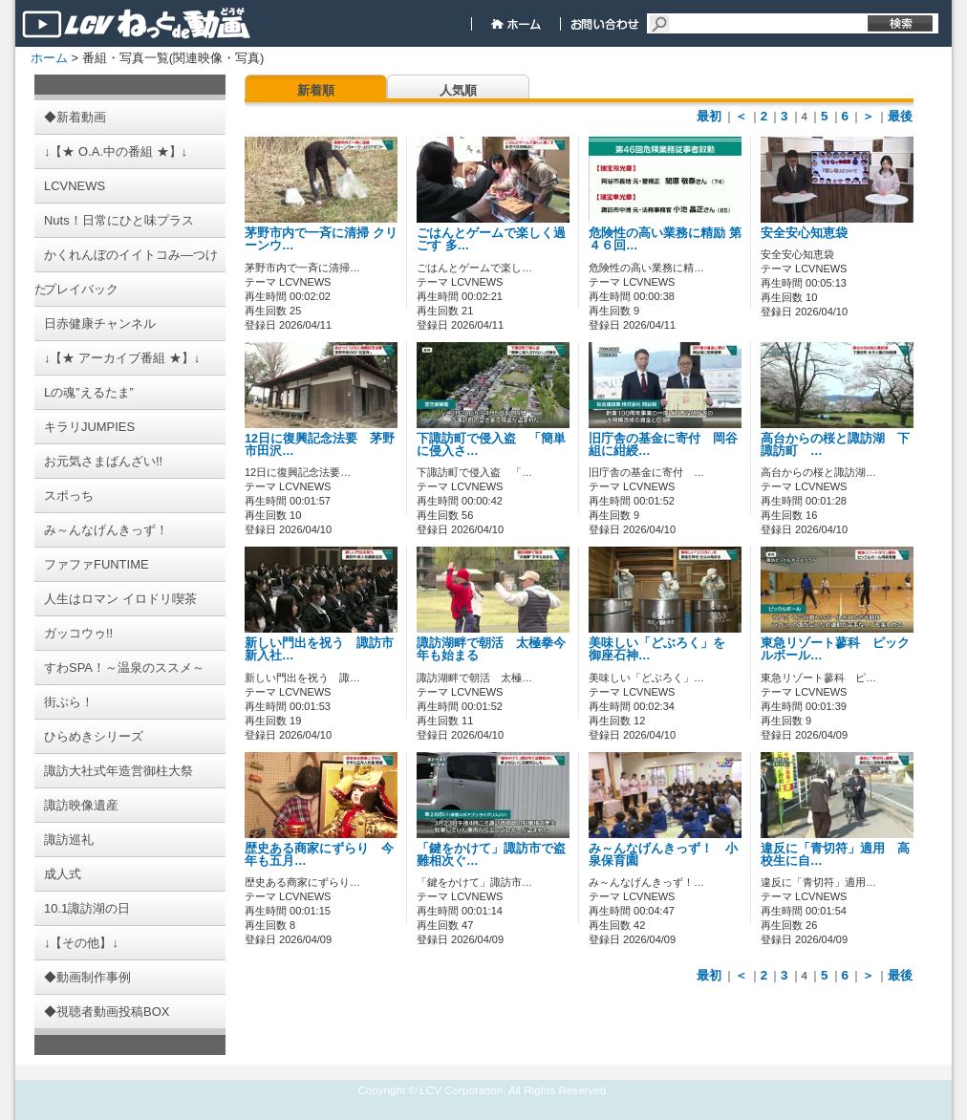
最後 (900, 116)
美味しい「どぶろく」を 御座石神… (663, 649)
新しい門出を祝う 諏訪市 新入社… (325, 649)
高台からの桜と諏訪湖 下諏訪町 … (835, 445)
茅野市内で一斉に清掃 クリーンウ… (321, 239)
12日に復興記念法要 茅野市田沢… (320, 445)
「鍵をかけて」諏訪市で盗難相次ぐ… (491, 855)
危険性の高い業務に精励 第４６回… (665, 239)
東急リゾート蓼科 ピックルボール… (835, 649)
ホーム (49, 58)
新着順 (315, 90)
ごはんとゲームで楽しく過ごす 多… (491, 239)
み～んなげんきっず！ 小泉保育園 (663, 855)
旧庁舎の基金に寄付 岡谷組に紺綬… (663, 445)
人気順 (458, 90)
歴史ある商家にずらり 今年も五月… (319, 855)
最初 (709, 116)
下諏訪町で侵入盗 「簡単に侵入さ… (491, 445)
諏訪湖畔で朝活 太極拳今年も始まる (491, 649)
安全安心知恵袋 (804, 233)
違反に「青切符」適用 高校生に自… (835, 855)
